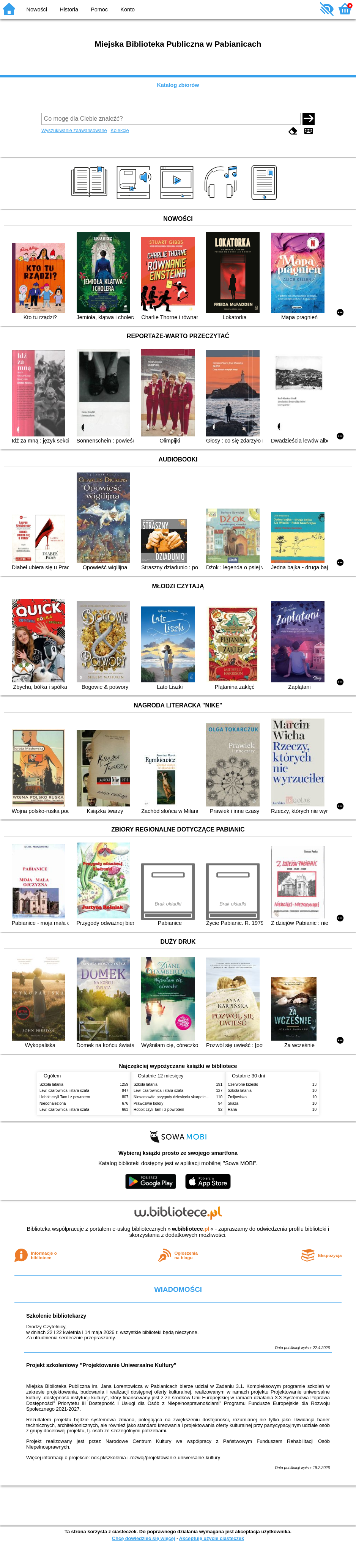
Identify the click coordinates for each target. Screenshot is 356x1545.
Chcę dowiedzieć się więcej (143, 1538)
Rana (232, 1109)
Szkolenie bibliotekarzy (56, 1316)
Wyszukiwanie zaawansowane (74, 130)
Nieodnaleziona (52, 1103)
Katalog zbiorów (178, 85)
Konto (127, 9)
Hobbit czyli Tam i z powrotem (64, 1097)
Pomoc (99, 9)
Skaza (233, 1103)
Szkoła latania (51, 1084)
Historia (69, 9)
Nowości (37, 9)
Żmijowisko (237, 1097)
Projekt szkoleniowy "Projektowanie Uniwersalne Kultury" (101, 1365)
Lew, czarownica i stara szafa (64, 1090)
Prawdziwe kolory (148, 1103)
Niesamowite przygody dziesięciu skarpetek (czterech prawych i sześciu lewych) (201, 1097)
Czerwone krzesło (243, 1084)
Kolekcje (119, 130)
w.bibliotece (191, 1229)
